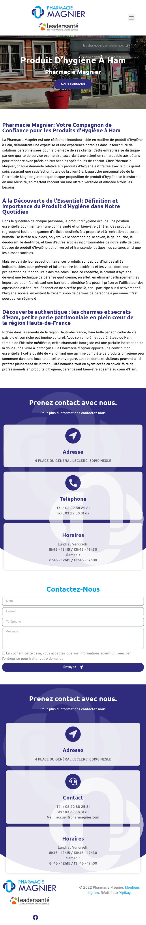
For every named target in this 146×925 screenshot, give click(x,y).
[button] (131, 17)
